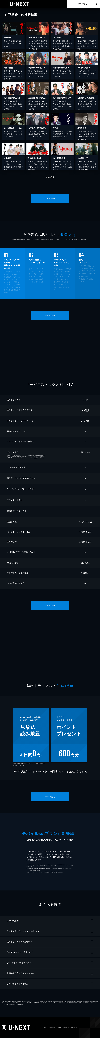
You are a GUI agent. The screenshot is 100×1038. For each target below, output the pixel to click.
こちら (35, 457)
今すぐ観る (82, 4)
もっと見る (50, 177)
